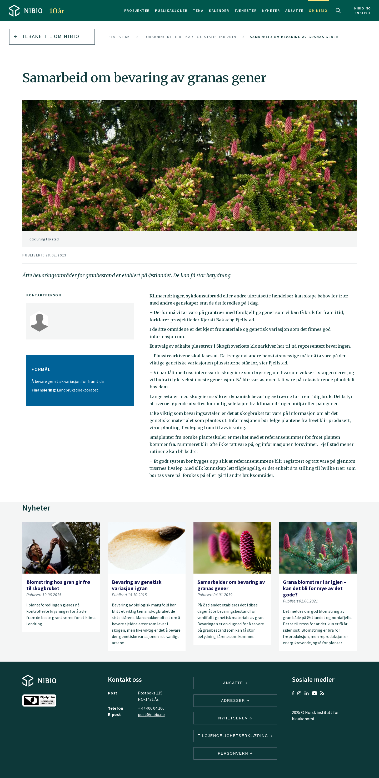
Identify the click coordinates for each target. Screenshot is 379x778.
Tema (198, 10)
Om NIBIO (318, 10)
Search (338, 10)
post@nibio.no (151, 714)
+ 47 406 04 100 (151, 708)
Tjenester (246, 10)
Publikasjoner (171, 10)
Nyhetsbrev (235, 718)
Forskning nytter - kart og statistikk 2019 (190, 36)
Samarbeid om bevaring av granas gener (294, 36)
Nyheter (271, 10)
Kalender (219, 10)
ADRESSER (235, 700)
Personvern (235, 753)
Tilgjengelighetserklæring (235, 736)
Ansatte (294, 10)
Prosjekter (137, 10)
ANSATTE (235, 683)
